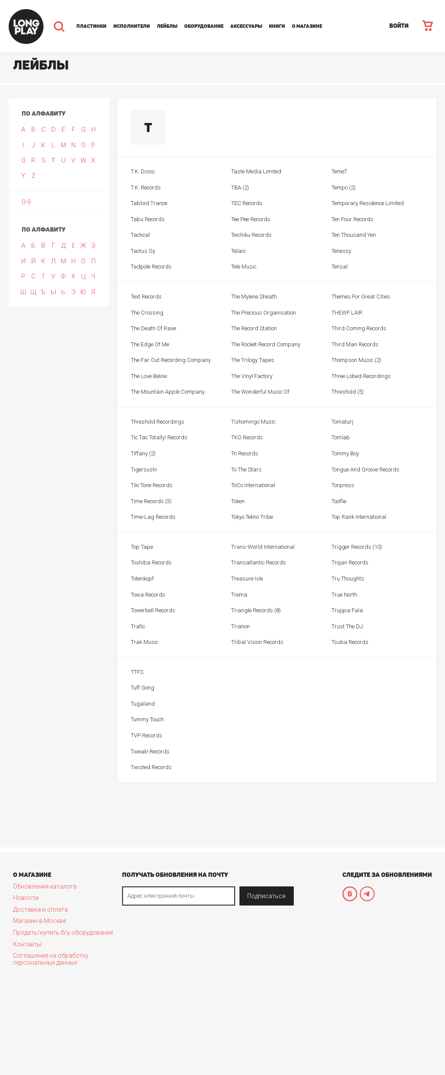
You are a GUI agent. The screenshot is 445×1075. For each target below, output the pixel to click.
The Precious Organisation (263, 312)
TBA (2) (240, 187)
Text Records (146, 296)
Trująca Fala (347, 610)
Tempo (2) (343, 187)
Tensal (340, 266)
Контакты (27, 944)
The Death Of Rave (153, 328)
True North (344, 594)
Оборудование (203, 26)
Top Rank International (359, 517)
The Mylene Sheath (254, 296)
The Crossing (147, 312)
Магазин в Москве (39, 920)
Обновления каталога (44, 886)
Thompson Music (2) (356, 360)
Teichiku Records (251, 235)
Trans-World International (263, 547)
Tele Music (243, 266)
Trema (239, 594)
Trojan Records (350, 562)
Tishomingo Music (253, 421)
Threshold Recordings (157, 421)
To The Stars (246, 469)
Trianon (240, 626)
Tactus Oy (143, 251)
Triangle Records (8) (256, 610)
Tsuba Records (350, 642)
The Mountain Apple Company (168, 391)
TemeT (339, 171)
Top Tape (142, 547)
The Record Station (254, 328)
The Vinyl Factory (251, 376)
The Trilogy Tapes (252, 360)
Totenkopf (142, 578)
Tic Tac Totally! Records (159, 437)
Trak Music (144, 642)
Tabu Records (148, 219)
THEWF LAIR (347, 312)
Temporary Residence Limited (368, 203)
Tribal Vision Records (257, 642)
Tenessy (341, 251)
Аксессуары (246, 26)
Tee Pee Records (250, 219)
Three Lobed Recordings (361, 376)
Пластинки (91, 26)
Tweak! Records (150, 751)
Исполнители (131, 26)
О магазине (307, 26)
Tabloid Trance (149, 203)
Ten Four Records (352, 219)
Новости (26, 897)
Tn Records (244, 453)
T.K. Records (146, 187)
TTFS (137, 672)
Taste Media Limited (256, 171)
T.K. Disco (142, 171)
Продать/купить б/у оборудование (63, 932)
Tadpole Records (151, 266)
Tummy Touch (147, 719)
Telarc (238, 251)
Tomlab (341, 437)
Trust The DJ (347, 626)
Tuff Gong (142, 687)
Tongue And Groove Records (365, 469)
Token (238, 501)
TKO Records (247, 437)
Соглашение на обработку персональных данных (51, 959)
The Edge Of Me (150, 344)
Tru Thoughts (348, 578)
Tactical (140, 235)
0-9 (26, 202)
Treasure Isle (247, 578)
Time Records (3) (151, 501)
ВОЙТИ (398, 26)
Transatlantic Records (258, 562)
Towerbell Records (153, 610)
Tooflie (339, 501)
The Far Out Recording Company (171, 360)
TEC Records (246, 203)
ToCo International (253, 485)
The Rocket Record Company (265, 344)
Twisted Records (151, 767)
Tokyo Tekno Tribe (252, 517)
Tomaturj (342, 421)
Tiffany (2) (143, 453)
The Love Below (149, 376)
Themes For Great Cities (361, 296)
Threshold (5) (348, 391)
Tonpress (343, 485)
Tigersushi (144, 469)
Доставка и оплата (40, 909)
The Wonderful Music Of (260, 391)
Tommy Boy (345, 453)
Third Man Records (355, 344)
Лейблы (167, 26)
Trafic (138, 626)
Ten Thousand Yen (354, 235)
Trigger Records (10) (357, 547)
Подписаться (266, 896)
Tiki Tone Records (152, 485)
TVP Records (146, 735)
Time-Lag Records (153, 517)
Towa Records (148, 594)
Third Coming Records (359, 328)
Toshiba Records (151, 562)
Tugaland (143, 703)
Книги (277, 26)
